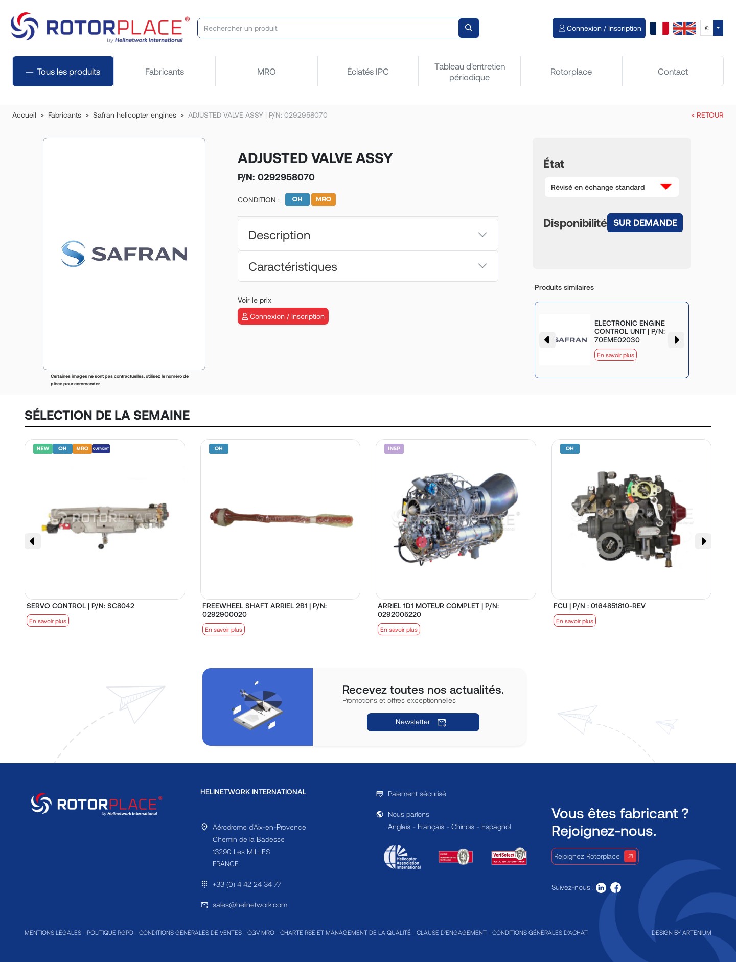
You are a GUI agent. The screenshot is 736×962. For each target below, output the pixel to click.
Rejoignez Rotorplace (595, 856)
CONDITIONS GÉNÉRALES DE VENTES (190, 932)
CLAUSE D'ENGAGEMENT (452, 932)
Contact (673, 71)
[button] (612, 187)
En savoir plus (615, 354)
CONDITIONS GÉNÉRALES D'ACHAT (540, 932)
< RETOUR (707, 114)
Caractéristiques (292, 266)
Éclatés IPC (368, 71)
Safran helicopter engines (134, 114)
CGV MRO (260, 932)
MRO (266, 71)
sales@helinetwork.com (250, 904)
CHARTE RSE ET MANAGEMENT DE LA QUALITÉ (345, 932)
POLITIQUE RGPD (110, 932)
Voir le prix (254, 299)
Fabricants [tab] (164, 71)
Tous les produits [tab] (63, 71)
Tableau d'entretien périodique (469, 71)
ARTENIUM (696, 932)
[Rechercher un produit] (328, 28)
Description (279, 234)
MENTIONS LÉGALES (53, 932)
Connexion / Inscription (283, 316)
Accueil (24, 114)
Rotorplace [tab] (571, 71)
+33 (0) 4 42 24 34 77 (247, 884)
